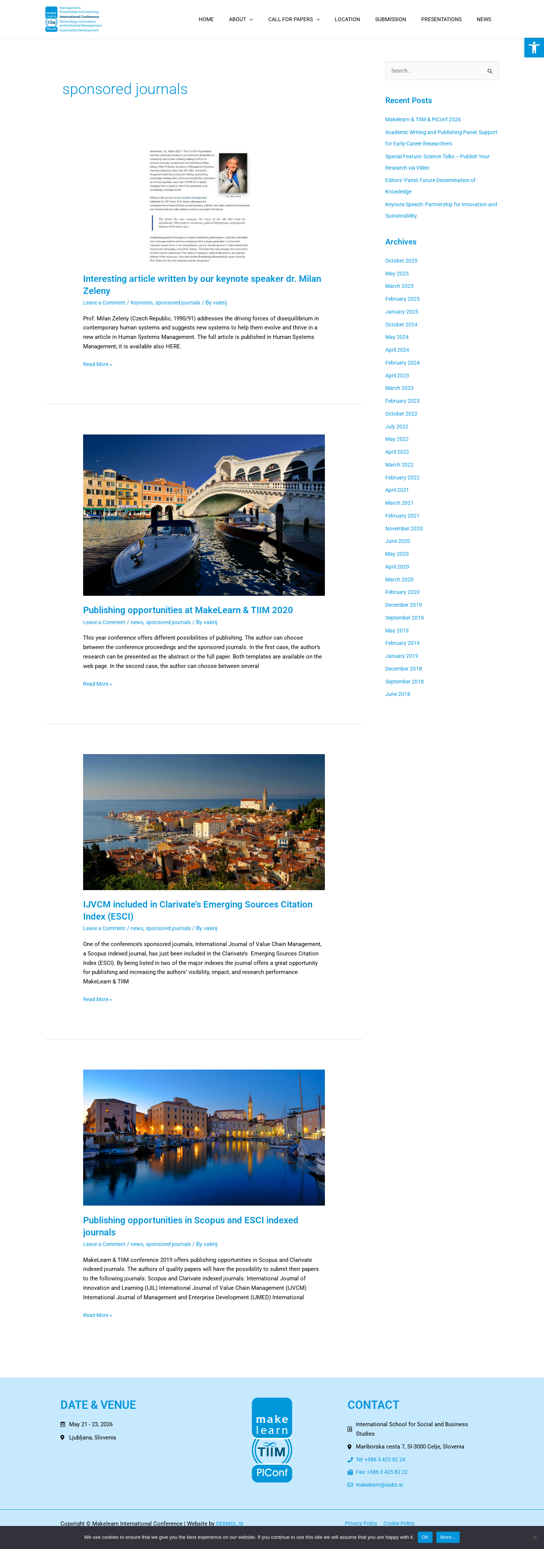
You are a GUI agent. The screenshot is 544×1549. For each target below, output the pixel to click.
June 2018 (398, 694)
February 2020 (402, 592)
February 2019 (402, 643)
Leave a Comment (106, 302)
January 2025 (402, 312)
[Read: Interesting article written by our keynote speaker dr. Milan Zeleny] (204, 206)
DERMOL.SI (230, 1525)
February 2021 (402, 516)
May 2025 (397, 274)
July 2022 (397, 427)
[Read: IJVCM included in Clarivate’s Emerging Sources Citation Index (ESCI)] (204, 821)
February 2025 (402, 299)
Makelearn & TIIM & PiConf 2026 (426, 120)
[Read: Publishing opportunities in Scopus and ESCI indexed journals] (204, 1137)
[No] (534, 1537)
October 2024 (402, 325)
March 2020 (400, 580)
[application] (274, 19)
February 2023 (402, 401)
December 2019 (405, 605)
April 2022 (398, 452)
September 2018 (405, 682)
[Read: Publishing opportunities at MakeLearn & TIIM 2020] (204, 514)
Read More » (98, 364)
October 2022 (402, 414)
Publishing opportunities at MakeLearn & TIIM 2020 (197, 609)
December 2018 (405, 669)
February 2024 (402, 363)
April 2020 (398, 567)
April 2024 (398, 350)
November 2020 (405, 529)
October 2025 (402, 261)
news (140, 622)
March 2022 (400, 465)
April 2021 (398, 490)
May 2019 (397, 631)
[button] (534, 47)
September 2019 (405, 618)
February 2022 (402, 478)
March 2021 (400, 503)
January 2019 (402, 656)
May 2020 (397, 554)
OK (425, 1537)
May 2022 (397, 439)
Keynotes (146, 302)
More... (448, 1537)
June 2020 (398, 541)
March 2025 (400, 286)
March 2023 (400, 388)
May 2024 (397, 337)
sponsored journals (184, 302)
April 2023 (398, 376)
